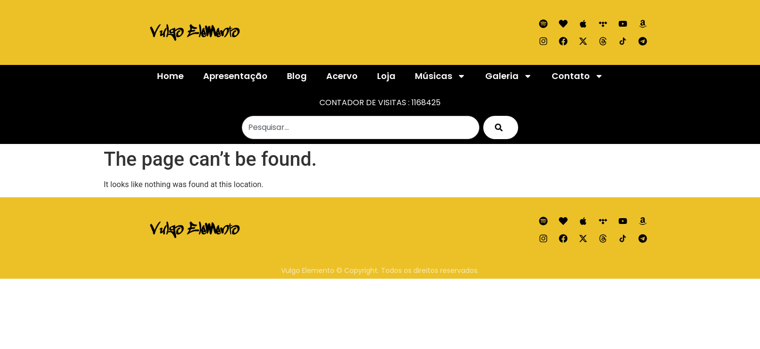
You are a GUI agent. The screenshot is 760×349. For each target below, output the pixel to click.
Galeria (508, 76)
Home (170, 76)
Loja (386, 76)
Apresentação (235, 76)
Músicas (440, 76)
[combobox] (360, 127)
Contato (577, 76)
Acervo (342, 76)
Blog (297, 76)
